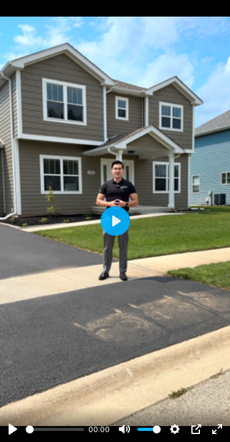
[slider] (55, 429)
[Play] (13, 429)
